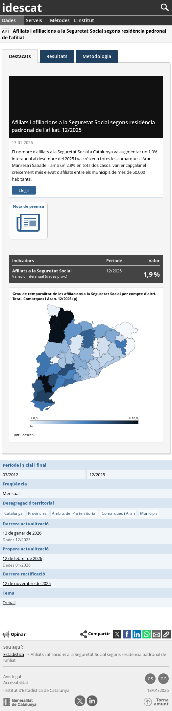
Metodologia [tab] (97, 56)
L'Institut (84, 20)
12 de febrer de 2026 (22, 558)
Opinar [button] (14, 634)
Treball (9, 602)
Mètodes (60, 20)
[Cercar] (142, 7)
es (150, 678)
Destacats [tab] (20, 56)
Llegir (24, 190)
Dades (9, 20)
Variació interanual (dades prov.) (39, 276)
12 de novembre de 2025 (27, 583)
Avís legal (12, 676)
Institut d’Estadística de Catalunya (36, 690)
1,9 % (151, 274)
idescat (22, 7)
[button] (166, 634)
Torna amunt (161, 702)
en (163, 678)
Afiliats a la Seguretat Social (42, 271)
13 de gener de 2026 (22, 533)
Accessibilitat (15, 682)
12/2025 (114, 271)
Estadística (13, 654)
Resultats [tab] (56, 56)
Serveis (34, 20)
